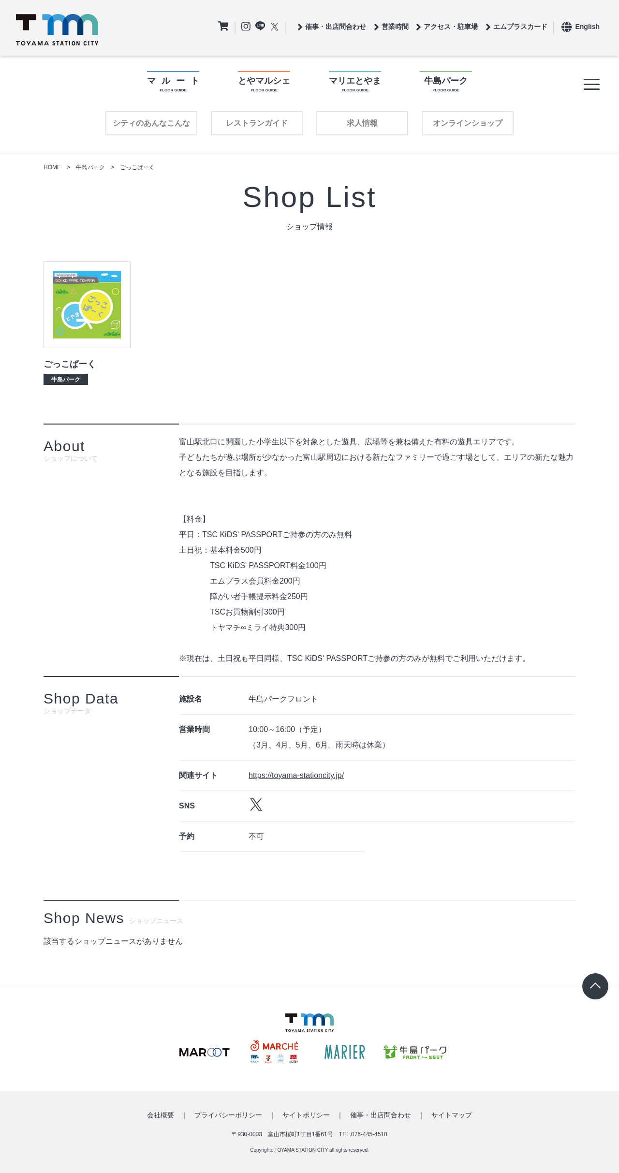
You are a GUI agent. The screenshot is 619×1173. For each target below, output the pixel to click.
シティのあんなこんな (151, 123)
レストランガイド (257, 123)
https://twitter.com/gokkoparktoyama (256, 804)
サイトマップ (451, 1115)
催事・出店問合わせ (380, 1115)
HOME (52, 167)
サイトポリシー (306, 1115)
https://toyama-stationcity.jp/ (296, 775)
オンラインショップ (467, 123)
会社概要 (160, 1115)
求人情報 (362, 123)
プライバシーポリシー (228, 1115)
